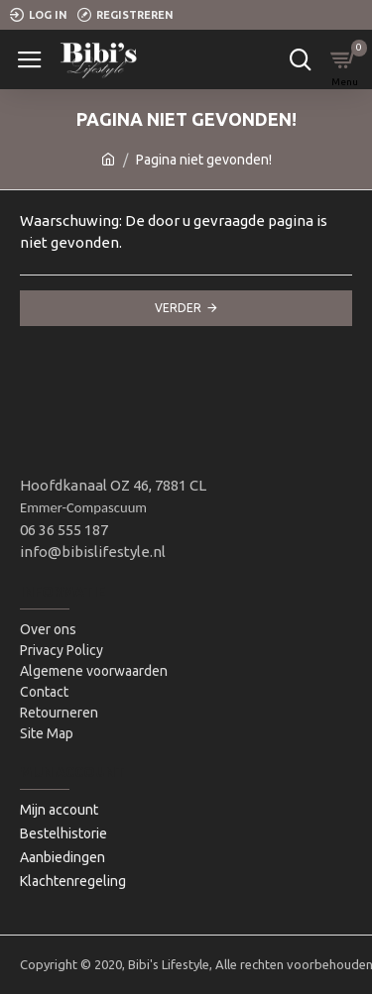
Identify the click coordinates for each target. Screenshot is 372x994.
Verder (178, 307)
